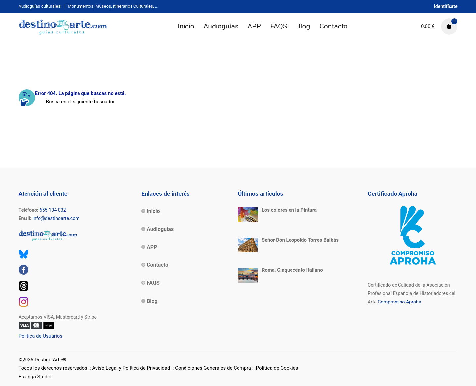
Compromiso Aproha (399, 301)
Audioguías (221, 26)
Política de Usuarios (41, 336)
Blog (303, 26)
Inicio (186, 26)
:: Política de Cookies (275, 368)
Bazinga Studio (35, 377)
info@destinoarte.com (56, 218)
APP (254, 26)
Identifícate (446, 6)
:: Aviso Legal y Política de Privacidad (129, 368)
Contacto (333, 26)
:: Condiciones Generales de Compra (211, 368)
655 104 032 (53, 210)
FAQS (278, 26)
